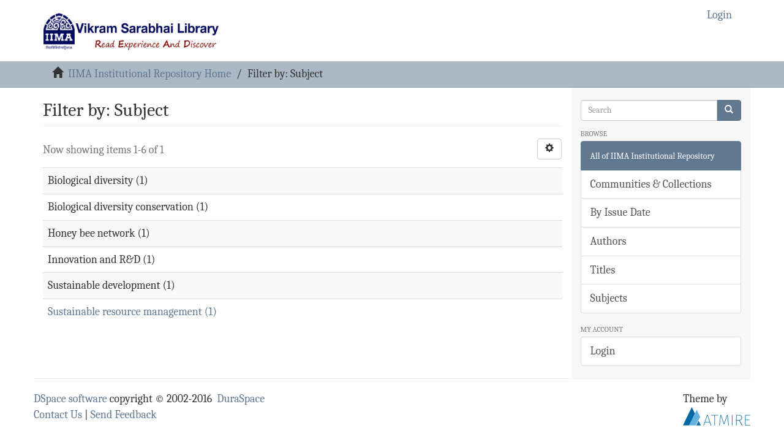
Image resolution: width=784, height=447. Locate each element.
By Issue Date (620, 212)
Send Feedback (124, 414)
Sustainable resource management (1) (132, 311)
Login (603, 351)
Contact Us (58, 414)
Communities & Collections (651, 184)
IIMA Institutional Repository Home (149, 73)
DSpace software (70, 398)
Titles (603, 270)
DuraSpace (241, 398)
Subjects (608, 298)
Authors (608, 241)
